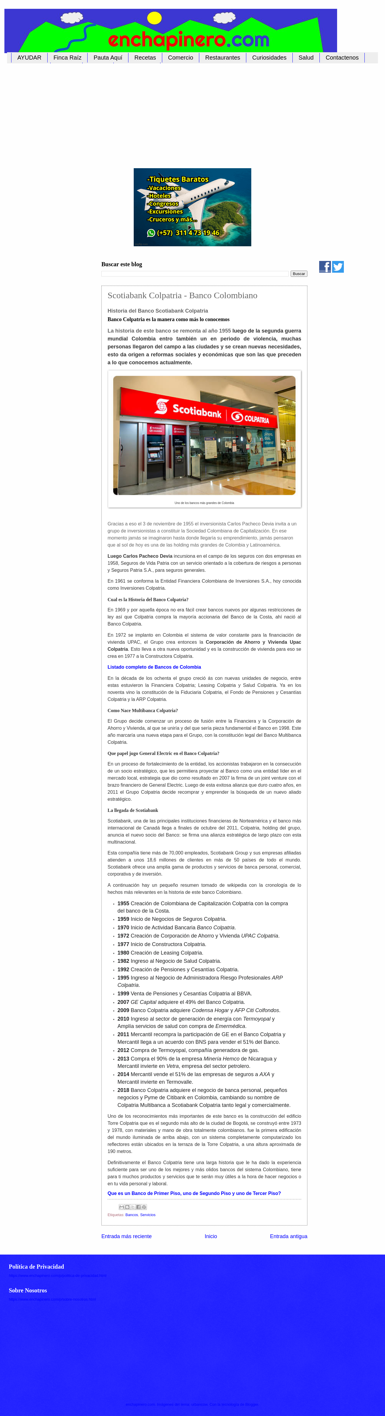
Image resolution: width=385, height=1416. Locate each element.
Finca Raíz (67, 57)
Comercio (180, 57)
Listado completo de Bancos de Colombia (154, 667)
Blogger (251, 1404)
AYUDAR (29, 57)
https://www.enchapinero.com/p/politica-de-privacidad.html (57, 1275)
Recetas (145, 57)
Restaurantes (222, 57)
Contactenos (342, 57)
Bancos (131, 1215)
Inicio (211, 1236)
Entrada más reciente (126, 1236)
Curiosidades (269, 57)
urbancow (199, 1404)
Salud (306, 57)
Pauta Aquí (107, 57)
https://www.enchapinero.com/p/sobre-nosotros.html (52, 1299)
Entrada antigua (288, 1236)
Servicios (147, 1215)
